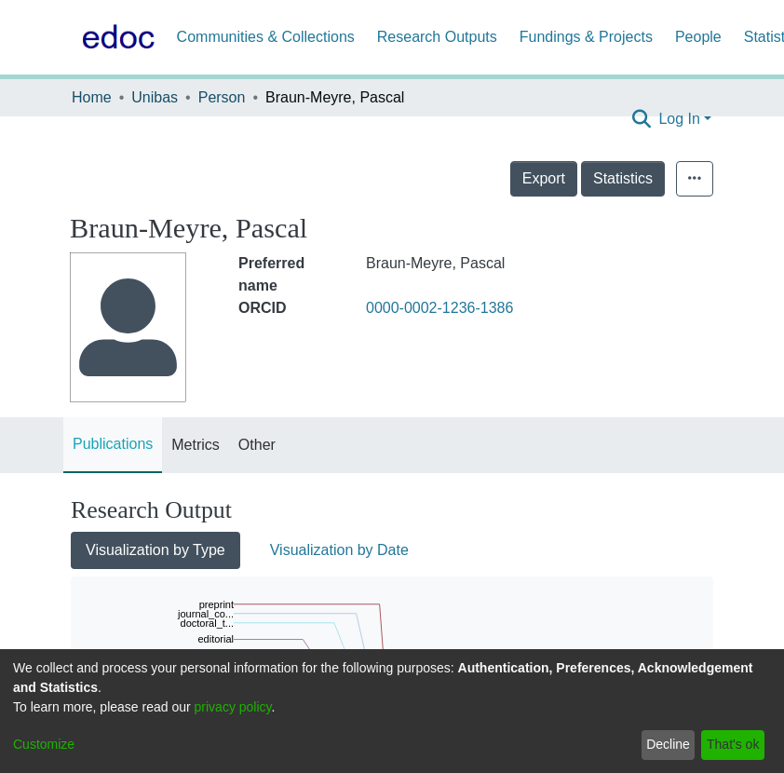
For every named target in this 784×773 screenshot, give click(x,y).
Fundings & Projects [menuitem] (586, 37)
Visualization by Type (155, 550)
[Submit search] (641, 119)
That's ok (733, 744)
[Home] (114, 37)
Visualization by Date (339, 550)
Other (257, 445)
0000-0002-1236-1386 (439, 308)
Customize (43, 744)
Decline (668, 744)
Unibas (154, 97)
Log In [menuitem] (678, 119)
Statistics (664, 178)
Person (222, 97)
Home (92, 97)
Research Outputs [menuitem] (437, 37)
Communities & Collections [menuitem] (266, 37)
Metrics (195, 445)
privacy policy (233, 706)
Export (584, 178)
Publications (113, 444)
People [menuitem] (698, 37)
